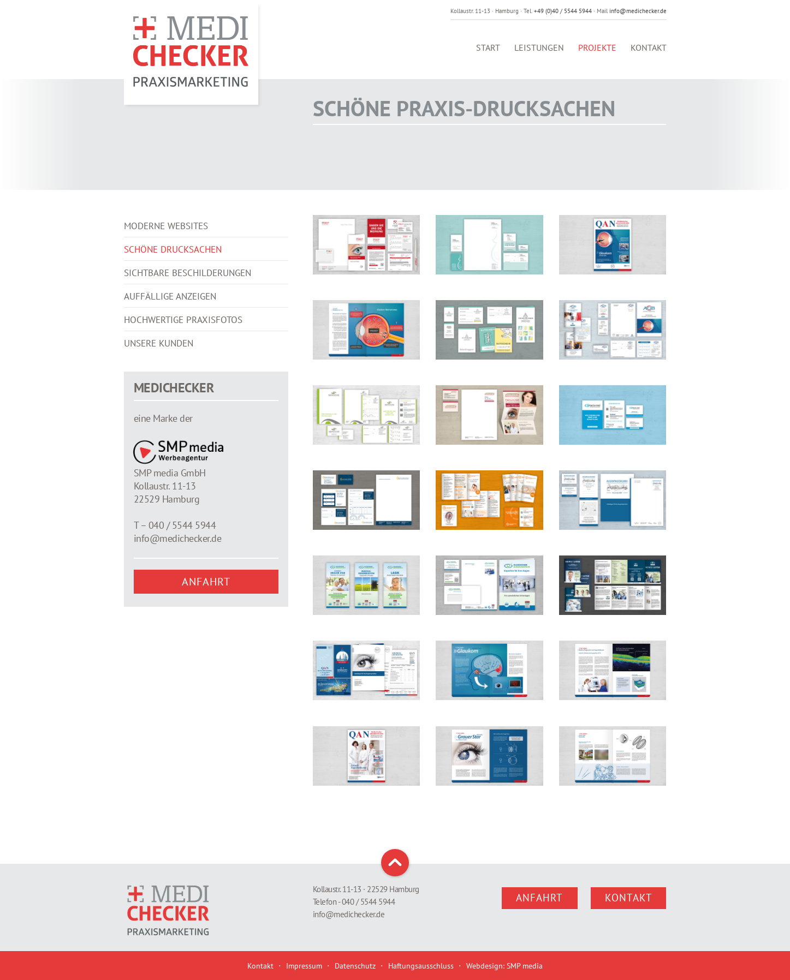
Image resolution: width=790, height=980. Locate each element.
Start (488, 54)
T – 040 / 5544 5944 (175, 541)
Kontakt (649, 54)
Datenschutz (355, 966)
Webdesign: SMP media (504, 966)
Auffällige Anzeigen (170, 313)
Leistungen (539, 54)
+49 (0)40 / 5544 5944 (563, 11)
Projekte (597, 54)
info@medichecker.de (638, 11)
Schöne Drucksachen (173, 266)
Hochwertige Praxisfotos (183, 336)
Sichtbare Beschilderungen (187, 289)
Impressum (304, 966)
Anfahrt (206, 598)
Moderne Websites (166, 242)
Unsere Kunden (158, 360)
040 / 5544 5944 (368, 902)
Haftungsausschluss (421, 966)
